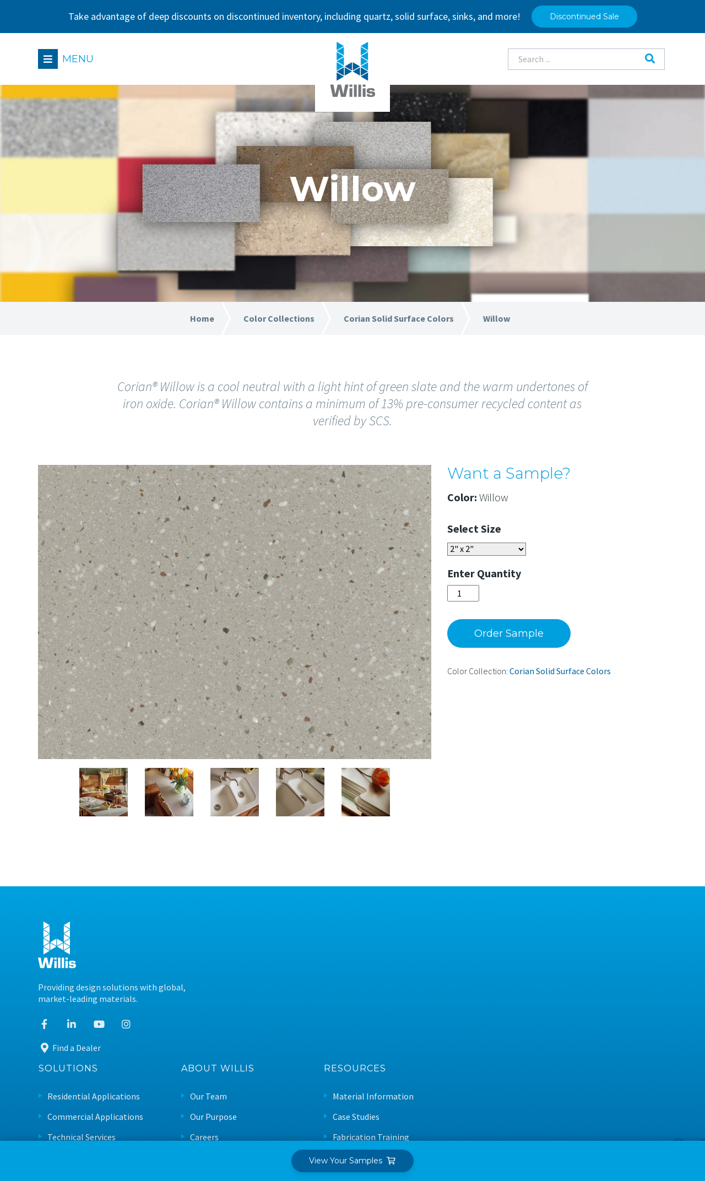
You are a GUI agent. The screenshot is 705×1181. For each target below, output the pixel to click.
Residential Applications (314, 951)
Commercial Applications (316, 972)
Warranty (570, 1053)
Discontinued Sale (584, 16)
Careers (424, 992)
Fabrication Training (591, 992)
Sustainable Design (589, 1032)
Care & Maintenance (590, 1012)
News (420, 1012)
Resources (575, 924)
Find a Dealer (70, 1052)
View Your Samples (353, 1161)
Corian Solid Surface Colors (575, 675)
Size (506, 533)
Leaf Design (643, 1117)
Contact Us (431, 1032)
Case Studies (576, 972)
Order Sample (524, 638)
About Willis (438, 924)
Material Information (593, 951)
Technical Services (302, 992)
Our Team (428, 951)
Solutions (288, 924)
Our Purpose (433, 972)
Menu (78, 59)
